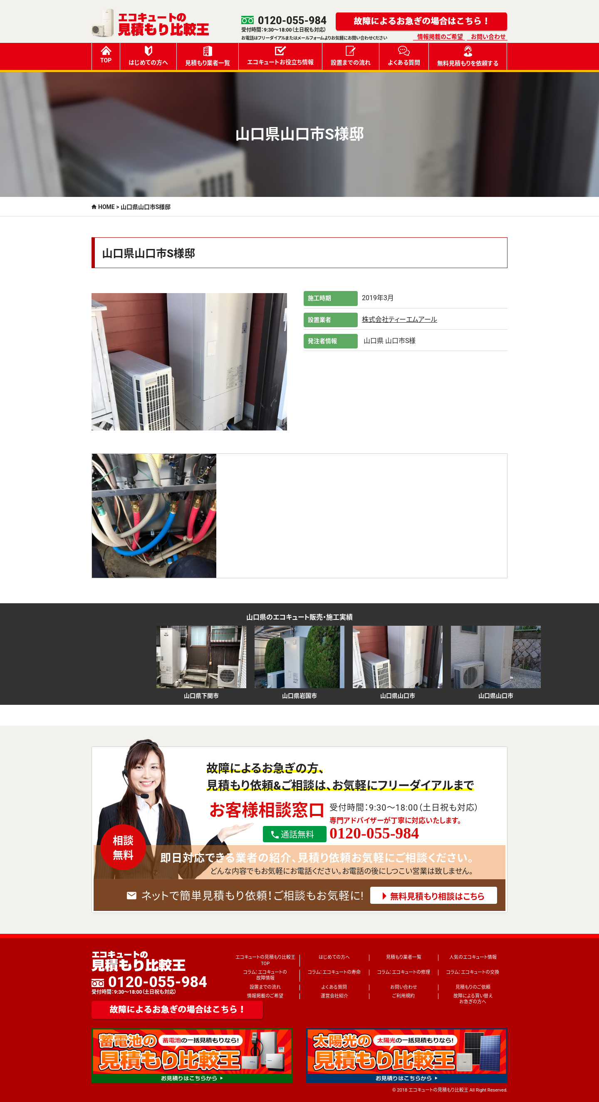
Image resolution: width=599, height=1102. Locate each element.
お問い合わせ (488, 36)
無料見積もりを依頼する (467, 56)
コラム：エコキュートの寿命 (334, 972)
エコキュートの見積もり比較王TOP (265, 960)
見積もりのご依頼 (472, 987)
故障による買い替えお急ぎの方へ (473, 999)
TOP (105, 55)
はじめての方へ (148, 56)
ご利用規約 (403, 996)
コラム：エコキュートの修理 (403, 972)
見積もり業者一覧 (207, 56)
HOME (106, 207)
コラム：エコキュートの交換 (472, 972)
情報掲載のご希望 (440, 36)
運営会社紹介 (334, 996)
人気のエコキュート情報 (473, 957)
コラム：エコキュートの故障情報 (265, 975)
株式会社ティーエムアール (399, 319)
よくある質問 (404, 56)
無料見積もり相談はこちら (437, 897)
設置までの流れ (351, 56)
